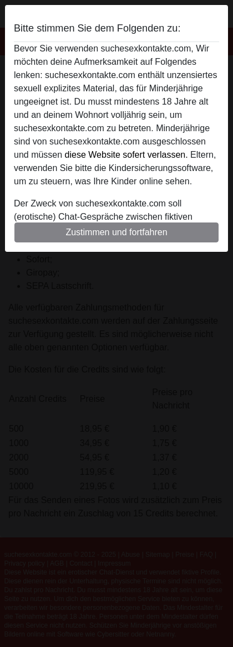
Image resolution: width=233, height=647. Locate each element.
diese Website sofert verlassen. (126, 154)
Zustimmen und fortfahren (116, 232)
